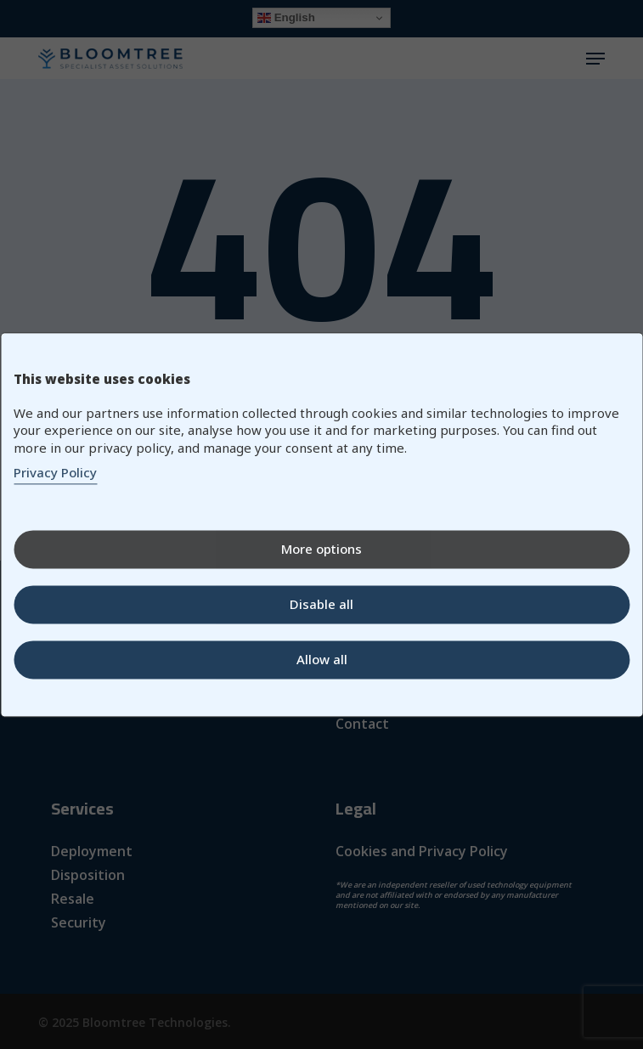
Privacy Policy (55, 472)
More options (321, 548)
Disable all (321, 603)
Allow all (321, 659)
